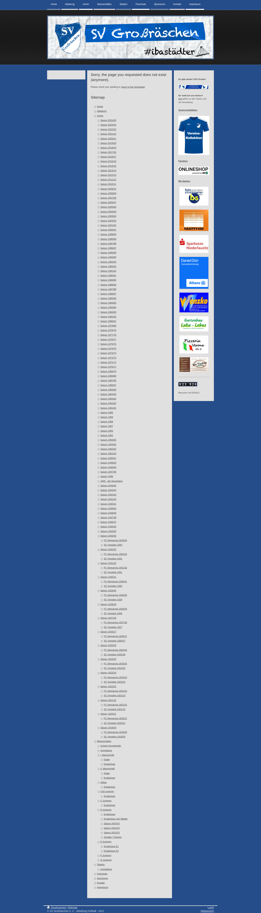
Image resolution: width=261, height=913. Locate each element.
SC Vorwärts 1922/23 (114, 695)
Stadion (101, 864)
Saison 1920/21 (108, 714)
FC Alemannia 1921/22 (115, 705)
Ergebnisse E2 (111, 851)
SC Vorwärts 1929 (113, 599)
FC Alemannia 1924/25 (115, 663)
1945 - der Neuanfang (111, 481)
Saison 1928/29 (108, 604)
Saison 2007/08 (108, 198)
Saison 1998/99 (108, 239)
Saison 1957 (106, 426)
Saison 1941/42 (108, 499)
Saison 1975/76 (108, 344)
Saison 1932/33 (108, 549)
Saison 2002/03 (108, 221)
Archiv (100, 116)
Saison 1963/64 (108, 399)
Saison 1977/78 (108, 335)
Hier (180, 99)
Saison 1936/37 (108, 522)
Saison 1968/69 (108, 376)
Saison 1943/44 (108, 490)
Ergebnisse (109, 764)
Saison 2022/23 (108, 129)
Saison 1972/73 (108, 358)
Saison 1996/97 (108, 248)
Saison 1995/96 (108, 252)
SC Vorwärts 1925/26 (114, 654)
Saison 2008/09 (108, 193)
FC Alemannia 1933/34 (115, 540)
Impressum (102, 887)
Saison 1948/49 (108, 467)
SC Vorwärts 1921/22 (114, 709)
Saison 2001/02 (108, 225)
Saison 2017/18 (108, 152)
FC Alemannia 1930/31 (115, 581)
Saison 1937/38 (108, 517)
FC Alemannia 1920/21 (115, 718)
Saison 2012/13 (108, 175)
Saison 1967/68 (108, 380)
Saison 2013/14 (108, 170)
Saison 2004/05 (108, 211)
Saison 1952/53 (108, 449)
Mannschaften (104, 741)
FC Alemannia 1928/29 (115, 609)
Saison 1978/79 (108, 330)
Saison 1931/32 (108, 563)
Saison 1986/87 (108, 294)
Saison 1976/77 (108, 339)
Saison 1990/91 (108, 275)
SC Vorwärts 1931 (113, 572)
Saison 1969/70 (108, 371)
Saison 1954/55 (108, 440)
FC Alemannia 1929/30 (115, 595)
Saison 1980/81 (108, 321)
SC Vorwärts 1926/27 (114, 641)
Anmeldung (106, 750)
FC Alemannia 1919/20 (115, 732)
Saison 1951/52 (108, 453)
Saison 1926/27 (108, 632)
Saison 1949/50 (108, 463)
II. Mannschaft (107, 768)
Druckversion (57, 907)
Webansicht (207, 911)
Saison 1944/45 (108, 485)
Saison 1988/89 (108, 285)
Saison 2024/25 (108, 120)
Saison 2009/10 (108, 189)
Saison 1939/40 (108, 508)
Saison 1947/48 (108, 472)
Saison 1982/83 (108, 312)
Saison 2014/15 (108, 166)
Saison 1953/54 (108, 444)
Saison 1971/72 (108, 362)
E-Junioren (105, 841)
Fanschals (102, 874)
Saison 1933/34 (108, 536)
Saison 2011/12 (108, 179)
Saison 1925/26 (108, 645)
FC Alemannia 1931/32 (115, 568)
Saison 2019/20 (108, 143)
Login (211, 907)
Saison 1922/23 (108, 686)
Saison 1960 (106, 412)
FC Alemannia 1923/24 (115, 677)
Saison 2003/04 (108, 216)
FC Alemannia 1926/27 (115, 636)
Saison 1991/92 (108, 271)
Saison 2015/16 (108, 161)
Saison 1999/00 (108, 234)
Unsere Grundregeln (110, 746)
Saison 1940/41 (108, 504)
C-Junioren (106, 801)
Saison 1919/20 (108, 727)
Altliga (103, 782)
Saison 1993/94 (108, 262)
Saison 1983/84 (108, 307)
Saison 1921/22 (108, 700)
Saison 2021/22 (108, 134)
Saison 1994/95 (108, 257)
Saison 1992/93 (108, 266)
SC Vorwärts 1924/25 (114, 668)
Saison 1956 (106, 431)
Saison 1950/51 (108, 458)
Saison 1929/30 (108, 590)
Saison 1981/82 (108, 316)
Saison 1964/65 (108, 394)
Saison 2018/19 (108, 147)
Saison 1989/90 (108, 280)
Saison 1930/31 (108, 577)
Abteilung (102, 111)
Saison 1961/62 (108, 408)
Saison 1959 (106, 417)
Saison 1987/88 (108, 289)
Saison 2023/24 (108, 125)
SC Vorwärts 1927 (113, 627)
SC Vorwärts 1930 (113, 586)
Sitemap (72, 907)
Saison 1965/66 (108, 390)
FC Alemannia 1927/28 (115, 622)
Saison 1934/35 (108, 531)
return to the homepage (133, 87)
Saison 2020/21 (108, 138)
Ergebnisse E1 (111, 846)
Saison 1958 (106, 421)
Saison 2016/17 (108, 157)
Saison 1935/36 (108, 526)
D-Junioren (106, 810)
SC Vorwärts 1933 (113, 545)
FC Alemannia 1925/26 (115, 650)
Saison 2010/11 (108, 184)
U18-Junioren (107, 791)
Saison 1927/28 (108, 618)
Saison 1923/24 (108, 673)
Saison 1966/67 (108, 385)
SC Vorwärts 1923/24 (114, 682)
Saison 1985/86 (108, 298)
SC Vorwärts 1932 (113, 558)
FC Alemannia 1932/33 (115, 554)
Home (100, 106)
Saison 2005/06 (108, 207)
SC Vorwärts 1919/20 (114, 737)
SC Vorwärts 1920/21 (114, 723)
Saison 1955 (106, 435)
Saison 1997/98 (108, 243)
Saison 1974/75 (108, 348)
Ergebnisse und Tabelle (116, 819)
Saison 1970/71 (108, 367)
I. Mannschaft (107, 755)
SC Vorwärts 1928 (113, 613)
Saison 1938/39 (108, 513)
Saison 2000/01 (108, 230)
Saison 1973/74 (108, 353)
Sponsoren (102, 878)
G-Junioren (106, 860)
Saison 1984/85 (108, 303)
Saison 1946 (106, 476)
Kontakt (101, 883)
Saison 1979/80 (108, 326)
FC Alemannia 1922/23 (115, 691)
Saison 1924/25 (108, 659)
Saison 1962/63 (108, 403)
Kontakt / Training (113, 837)
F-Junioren (105, 855)
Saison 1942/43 (108, 494)
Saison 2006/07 (108, 202)
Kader (107, 759)
